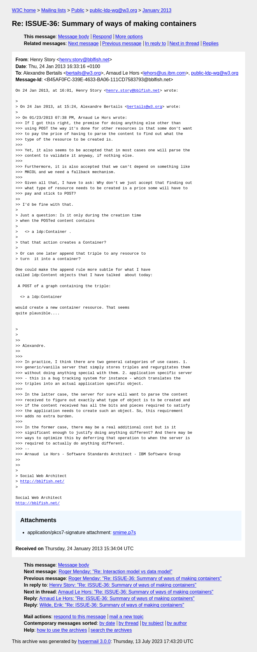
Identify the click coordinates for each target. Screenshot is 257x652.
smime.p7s (124, 532)
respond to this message (80, 616)
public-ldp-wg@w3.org (113, 10)
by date (107, 623)
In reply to (155, 43)
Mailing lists (53, 10)
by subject (152, 623)
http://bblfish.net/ (42, 481)
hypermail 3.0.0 (94, 641)
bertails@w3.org (83, 73)
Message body (73, 36)
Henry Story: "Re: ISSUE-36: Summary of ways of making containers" (122, 585)
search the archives (111, 630)
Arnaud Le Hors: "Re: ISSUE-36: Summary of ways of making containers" (135, 591)
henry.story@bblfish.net (84, 59)
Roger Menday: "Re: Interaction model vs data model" (115, 571)
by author (177, 623)
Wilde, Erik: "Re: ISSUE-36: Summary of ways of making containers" (111, 605)
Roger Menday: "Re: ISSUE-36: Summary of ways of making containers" (145, 578)
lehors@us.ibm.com (164, 73)
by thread (129, 623)
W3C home (24, 10)
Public (77, 10)
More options (129, 36)
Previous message (122, 43)
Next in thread (184, 43)
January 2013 (157, 10)
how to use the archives (62, 630)
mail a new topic (126, 616)
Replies (211, 43)
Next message (83, 43)
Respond (102, 36)
